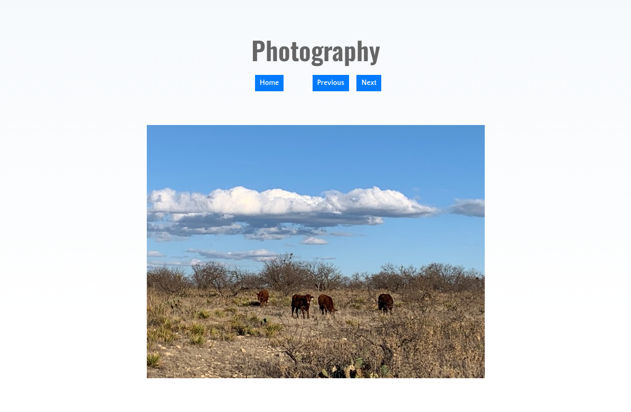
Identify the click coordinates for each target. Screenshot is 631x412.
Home (269, 83)
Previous (331, 83)
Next (368, 83)
